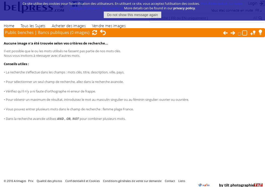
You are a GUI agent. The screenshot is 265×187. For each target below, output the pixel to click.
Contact (170, 181)
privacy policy (184, 5)
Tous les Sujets (33, 25)
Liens (181, 181)
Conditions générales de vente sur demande (132, 181)
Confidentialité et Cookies (82, 181)
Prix (30, 181)
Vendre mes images (109, 25)
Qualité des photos (49, 181)
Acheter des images (69, 25)
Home (9, 25)
